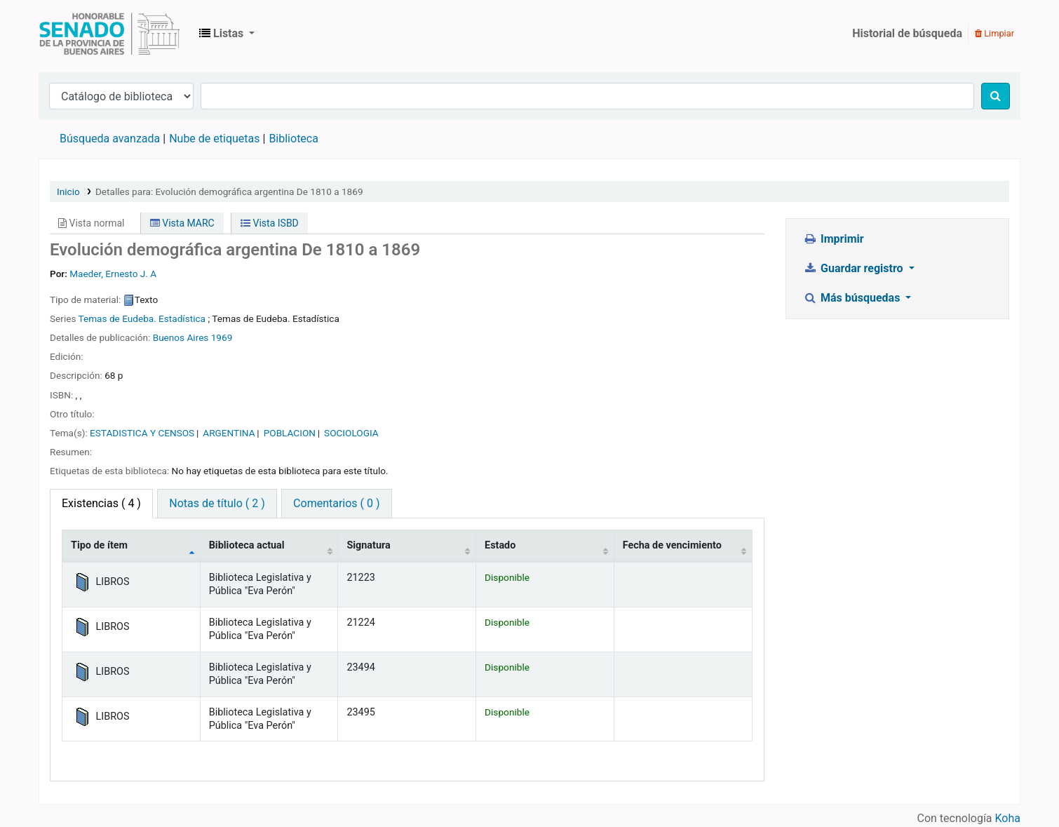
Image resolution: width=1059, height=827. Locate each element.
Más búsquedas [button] (853, 297)
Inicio (68, 191)
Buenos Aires (181, 337)
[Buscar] (995, 96)
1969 (222, 337)
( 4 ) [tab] (101, 503)
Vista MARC (182, 223)
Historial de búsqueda (907, 33)
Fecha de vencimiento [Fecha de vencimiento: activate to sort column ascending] (672, 545)
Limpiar (994, 33)
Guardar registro (855, 268)
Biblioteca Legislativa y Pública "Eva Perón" (109, 34)
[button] (227, 34)
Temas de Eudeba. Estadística (142, 318)
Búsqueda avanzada (110, 138)
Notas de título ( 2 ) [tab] (216, 503)
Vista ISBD (270, 223)
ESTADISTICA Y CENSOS (142, 432)
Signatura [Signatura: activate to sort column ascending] (368, 545)
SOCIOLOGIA (351, 432)
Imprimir (834, 239)
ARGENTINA (229, 432)
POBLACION (290, 432)
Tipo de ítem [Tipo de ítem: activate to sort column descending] (99, 545)
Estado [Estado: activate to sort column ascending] (500, 545)
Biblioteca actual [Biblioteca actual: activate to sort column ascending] (247, 545)
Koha (1007, 818)
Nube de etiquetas (214, 138)
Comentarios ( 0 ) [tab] (336, 503)
